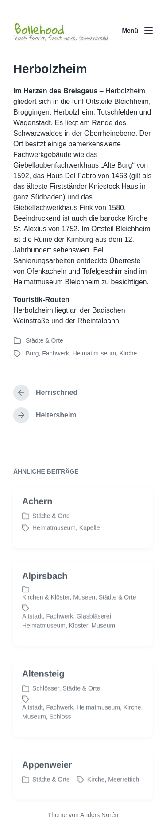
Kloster (78, 638)
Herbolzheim (125, 91)
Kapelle (89, 540)
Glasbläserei (94, 629)
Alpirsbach (44, 589)
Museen (84, 610)
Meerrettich (123, 792)
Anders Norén (99, 814)
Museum (103, 638)
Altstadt (32, 629)
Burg (32, 353)
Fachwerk (55, 353)
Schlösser (45, 701)
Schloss (60, 729)
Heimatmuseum (94, 353)
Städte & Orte (44, 340)
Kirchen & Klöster (45, 610)
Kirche (128, 353)
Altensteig (43, 687)
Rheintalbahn (98, 321)
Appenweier (47, 778)
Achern (37, 514)
